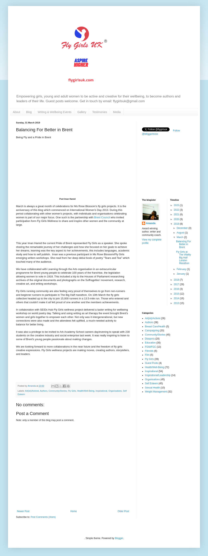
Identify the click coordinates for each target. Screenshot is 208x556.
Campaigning (152, 330)
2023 (177, 205)
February (182, 269)
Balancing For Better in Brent (183, 244)
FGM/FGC (150, 347)
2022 (177, 209)
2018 (177, 279)
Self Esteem (151, 383)
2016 (177, 289)
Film (147, 354)
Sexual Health (152, 387)
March (180, 237)
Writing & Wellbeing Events (54, 112)
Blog (29, 112)
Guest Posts (151, 363)
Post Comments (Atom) (43, 517)
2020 (177, 219)
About (16, 112)
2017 (177, 284)
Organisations (115, 391)
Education (150, 342)
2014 (177, 298)
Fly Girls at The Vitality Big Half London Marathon (183, 257)
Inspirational (101, 391)
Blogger (119, 538)
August (181, 232)
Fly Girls (72, 391)
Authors (43, 391)
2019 (177, 223)
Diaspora (150, 338)
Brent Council (102, 217)
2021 (177, 214)
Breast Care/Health (155, 326)
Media (117, 112)
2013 (177, 303)
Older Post (123, 511)
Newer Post (23, 511)
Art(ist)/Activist (32, 391)
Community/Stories (58, 391)
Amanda (150, 223)
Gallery (81, 112)
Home (73, 511)
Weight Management (156, 391)
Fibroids (149, 350)
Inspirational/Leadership (157, 375)
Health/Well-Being (85, 391)
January (181, 273)
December (182, 228)
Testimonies (99, 112)
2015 (177, 293)
